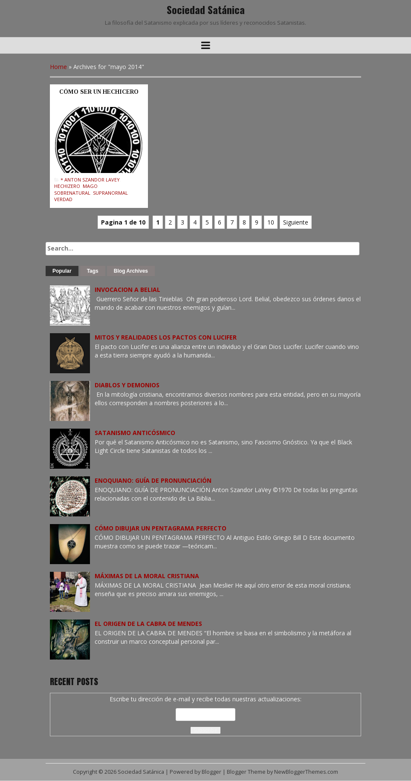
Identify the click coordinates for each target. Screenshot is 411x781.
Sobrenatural (72, 193)
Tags (92, 271)
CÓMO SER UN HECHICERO (99, 92)
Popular (62, 271)
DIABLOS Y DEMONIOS (127, 385)
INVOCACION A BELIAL (127, 289)
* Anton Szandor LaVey (90, 179)
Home (58, 67)
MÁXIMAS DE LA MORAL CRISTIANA (147, 576)
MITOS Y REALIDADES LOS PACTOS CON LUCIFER (166, 337)
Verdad (63, 199)
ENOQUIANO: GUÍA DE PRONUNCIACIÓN (153, 480)
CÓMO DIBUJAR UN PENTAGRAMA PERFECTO (160, 528)
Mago (90, 186)
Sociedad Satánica (206, 9)
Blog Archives (131, 271)
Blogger (211, 771)
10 (270, 222)
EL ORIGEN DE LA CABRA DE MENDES (148, 624)
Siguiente (295, 222)
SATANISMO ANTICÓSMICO (135, 433)
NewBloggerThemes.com (306, 771)
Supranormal (110, 193)
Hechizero (67, 186)
